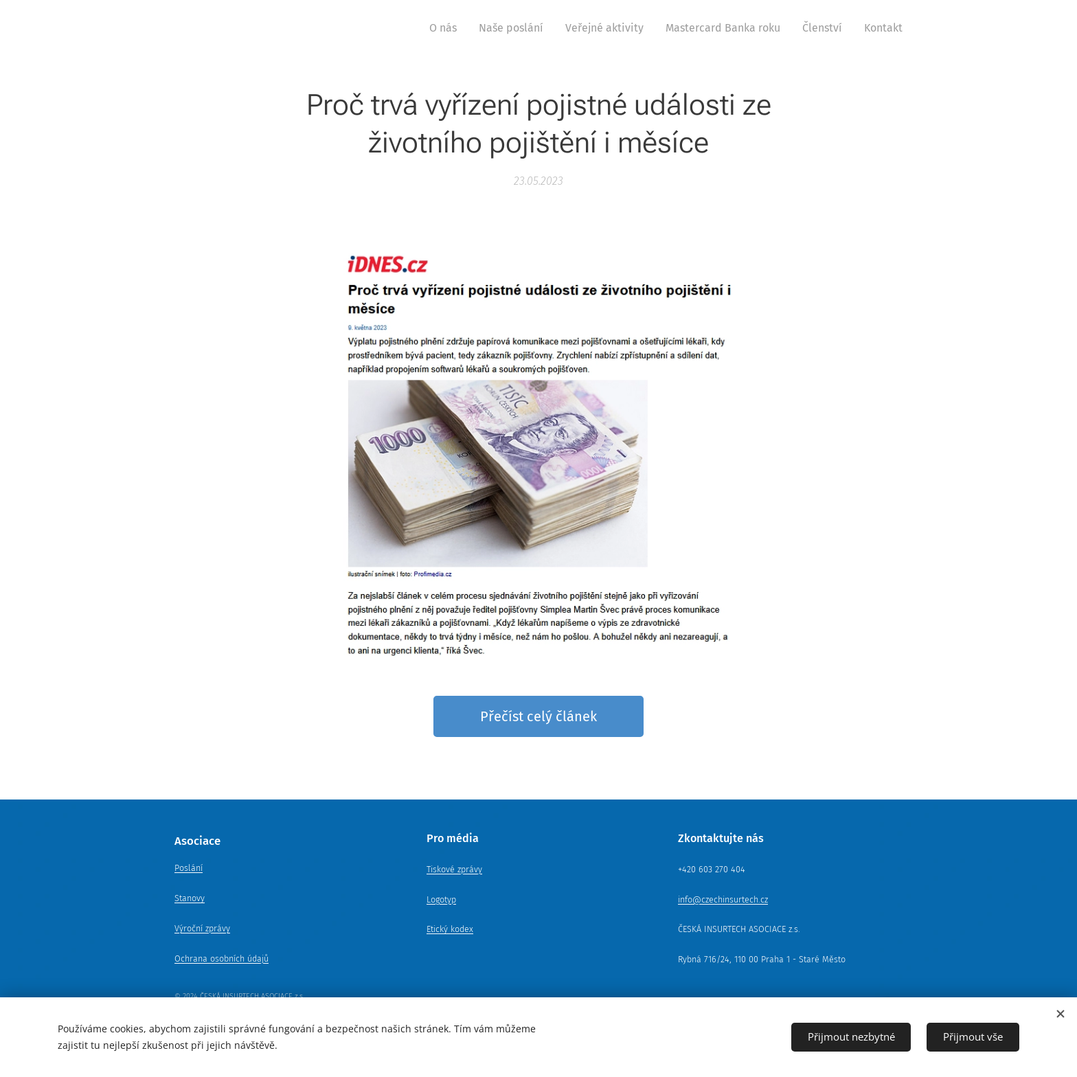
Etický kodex (450, 929)
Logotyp (441, 899)
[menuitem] (447, 28)
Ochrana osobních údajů (221, 958)
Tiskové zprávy (454, 868)
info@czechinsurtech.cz (723, 899)
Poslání (188, 868)
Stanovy (189, 898)
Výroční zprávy (202, 928)
